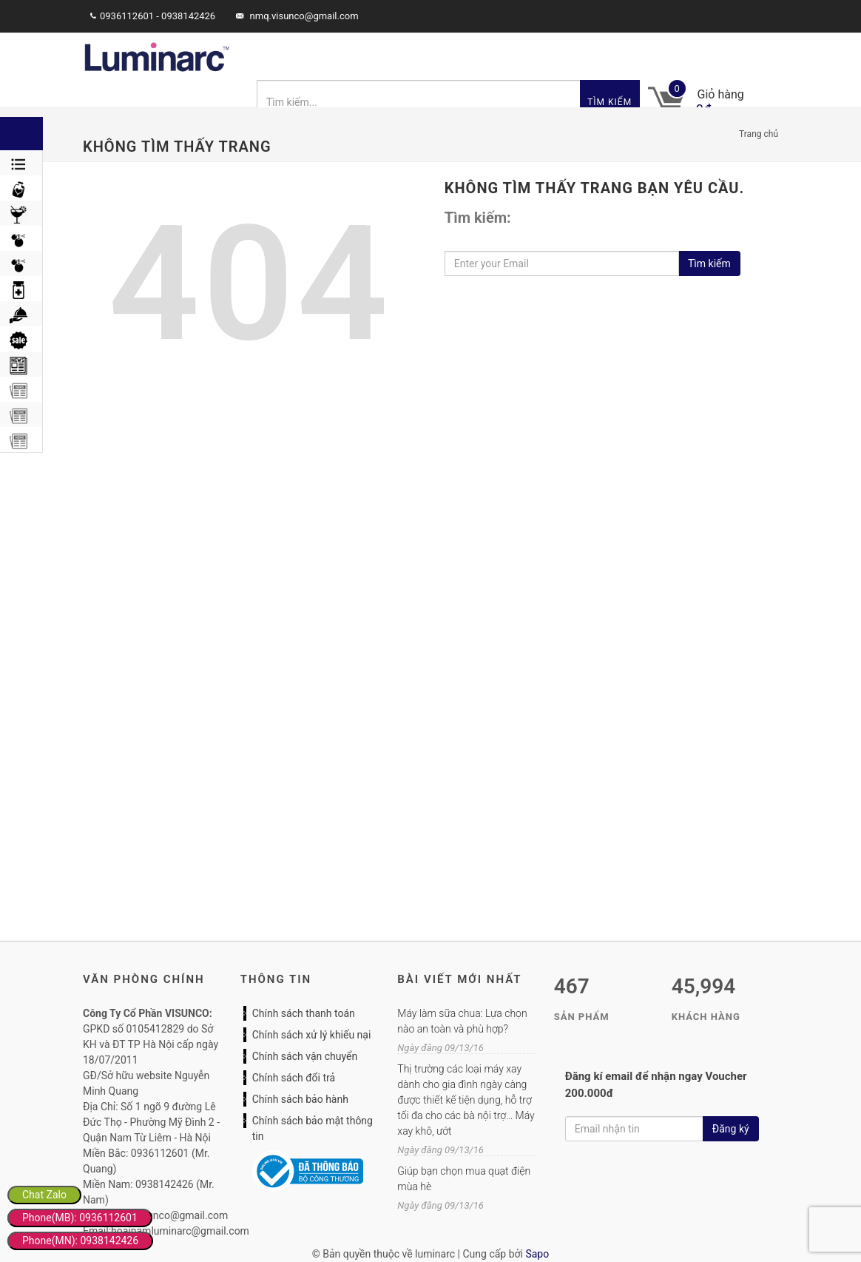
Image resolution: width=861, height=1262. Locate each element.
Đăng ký (730, 1129)
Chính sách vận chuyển (305, 1056)
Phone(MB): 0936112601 (80, 1218)
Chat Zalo (44, 1195)
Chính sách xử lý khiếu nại (311, 1035)
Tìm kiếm (609, 102)
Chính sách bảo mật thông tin (312, 1128)
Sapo (537, 1254)
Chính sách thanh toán (303, 1013)
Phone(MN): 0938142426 (80, 1240)
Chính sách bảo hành (300, 1099)
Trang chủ (758, 134)
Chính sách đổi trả (293, 1078)
